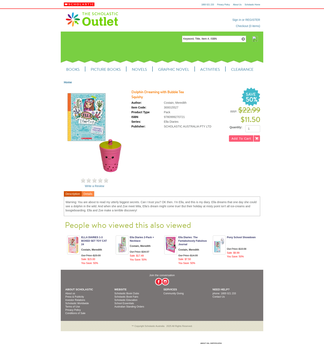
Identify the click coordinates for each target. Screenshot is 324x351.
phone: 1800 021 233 (224, 293)
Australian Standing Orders (129, 306)
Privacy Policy (223, 5)
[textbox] (211, 39)
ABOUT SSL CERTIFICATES (211, 343)
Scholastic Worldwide (77, 303)
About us (70, 293)
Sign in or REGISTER (246, 19)
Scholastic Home (252, 5)
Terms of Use (72, 306)
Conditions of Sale (75, 313)
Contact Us (219, 296)
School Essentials (124, 303)
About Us (237, 5)
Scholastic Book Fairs (126, 296)
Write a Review (94, 186)
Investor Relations (75, 300)
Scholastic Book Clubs (126, 293)
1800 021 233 (207, 5)
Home (68, 82)
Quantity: (236, 127)
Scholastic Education (125, 300)
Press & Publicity (74, 296)
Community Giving (173, 293)
